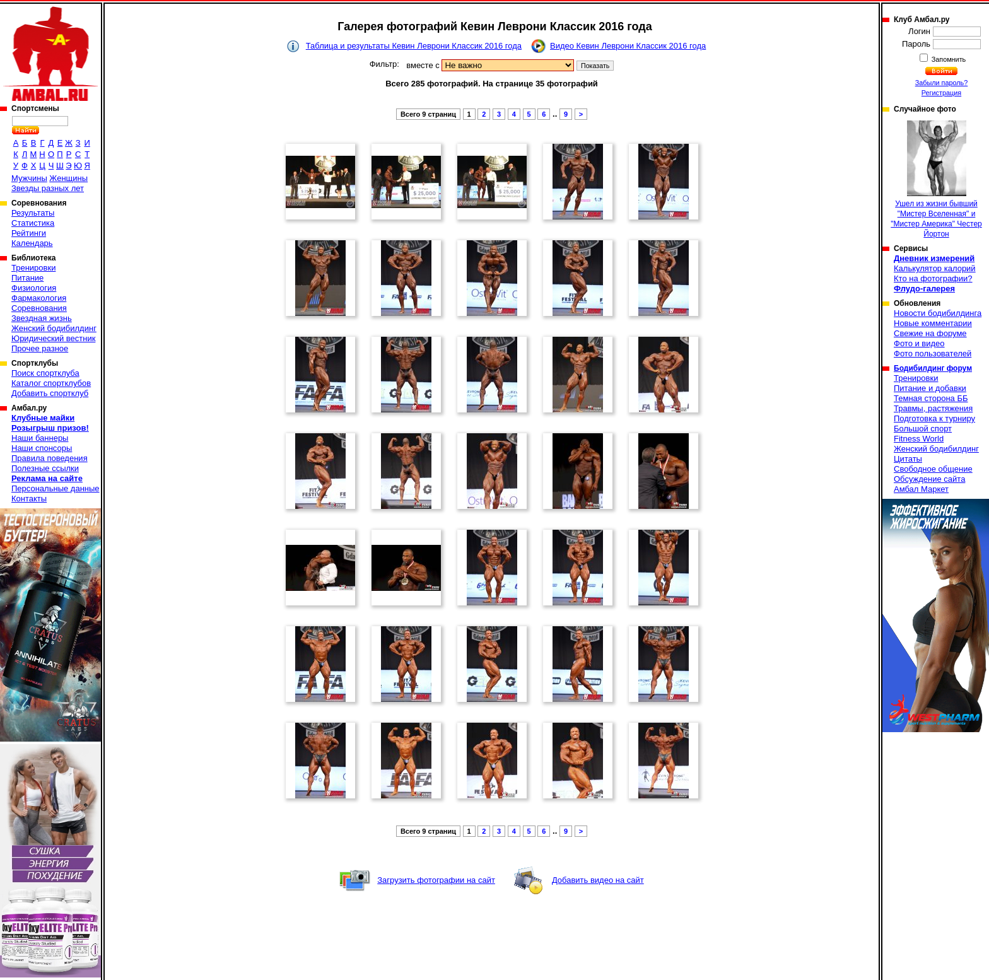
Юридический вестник (53, 338)
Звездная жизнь (41, 318)
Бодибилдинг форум (933, 368)
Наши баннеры (39, 438)
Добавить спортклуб (49, 393)
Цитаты (908, 459)
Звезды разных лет (47, 188)
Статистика (32, 223)
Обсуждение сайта (929, 479)
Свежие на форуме (930, 333)
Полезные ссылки (45, 468)
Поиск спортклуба (45, 373)
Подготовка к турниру (934, 418)
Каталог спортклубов (51, 383)
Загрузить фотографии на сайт (436, 880)
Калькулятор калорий (935, 268)
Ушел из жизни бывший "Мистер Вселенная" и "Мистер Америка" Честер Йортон (936, 179)
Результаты (32, 213)
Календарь (32, 243)
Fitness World (919, 438)
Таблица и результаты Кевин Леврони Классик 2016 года (414, 45)
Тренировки (33, 267)
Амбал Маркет (921, 489)
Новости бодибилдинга (937, 313)
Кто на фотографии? (933, 278)
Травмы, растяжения (933, 408)
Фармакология (38, 298)
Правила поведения (49, 458)
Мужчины (29, 178)
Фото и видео (919, 343)
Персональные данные (55, 488)
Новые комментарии (933, 323)
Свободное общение (933, 469)
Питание (27, 278)
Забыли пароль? (941, 82)
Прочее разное (39, 348)
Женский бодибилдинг (54, 328)
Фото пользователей (932, 353)
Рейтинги (28, 233)
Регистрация (941, 92)
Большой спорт (923, 428)
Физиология (33, 288)
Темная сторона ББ (931, 398)
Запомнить (948, 59)
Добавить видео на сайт (598, 880)
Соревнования (39, 308)
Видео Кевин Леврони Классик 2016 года (628, 45)
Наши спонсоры (41, 448)
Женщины (68, 178)
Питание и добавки (930, 388)
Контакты (29, 498)
